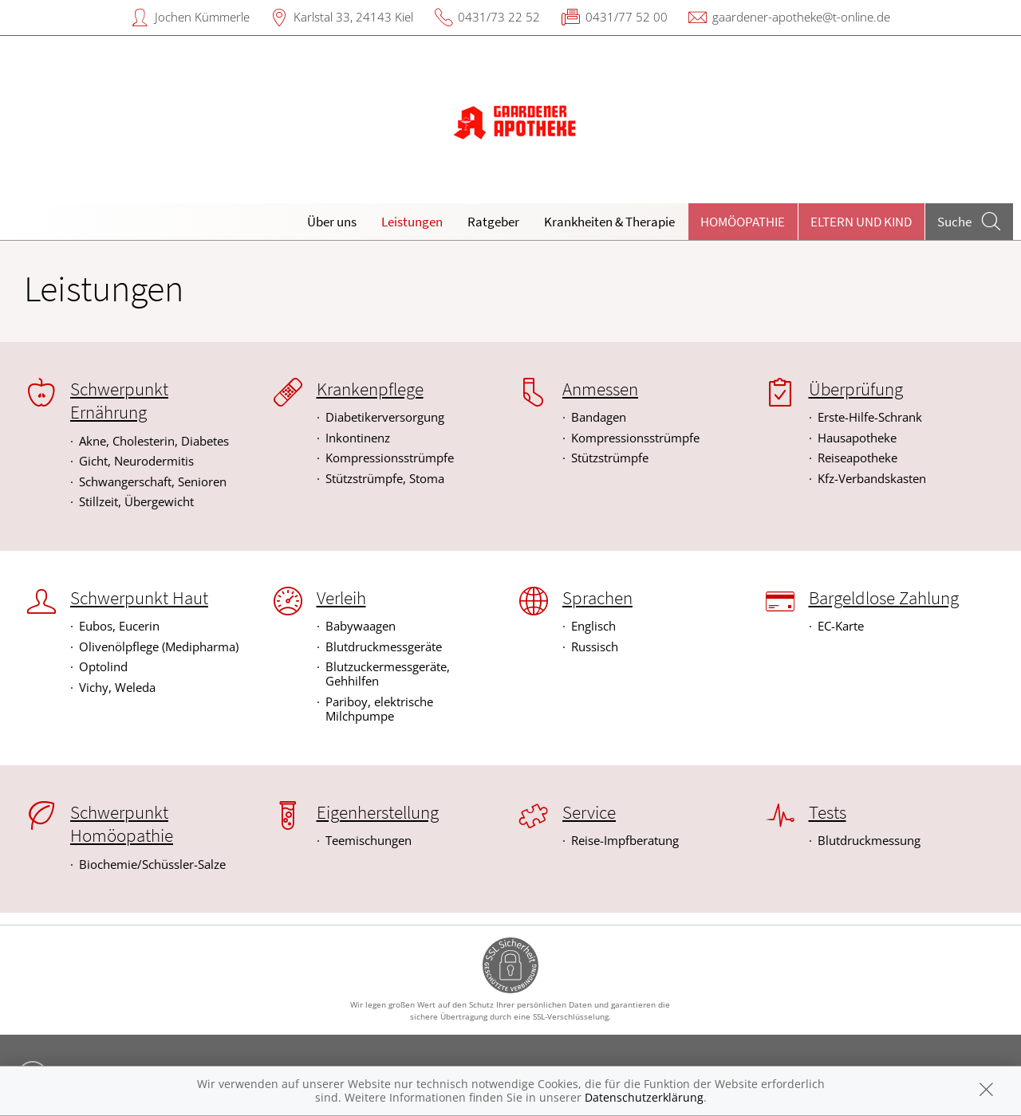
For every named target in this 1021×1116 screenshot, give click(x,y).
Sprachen (597, 598)
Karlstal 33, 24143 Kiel (353, 17)
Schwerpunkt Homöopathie (121, 824)
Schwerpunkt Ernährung (119, 400)
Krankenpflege (370, 389)
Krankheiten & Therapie (609, 221)
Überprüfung (856, 389)
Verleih (341, 598)
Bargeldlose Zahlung (884, 598)
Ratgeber (493, 221)
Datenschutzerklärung (644, 1097)
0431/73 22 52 (499, 17)
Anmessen (600, 389)
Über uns (332, 221)
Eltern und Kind (861, 221)
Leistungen (412, 221)
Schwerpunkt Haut (139, 598)
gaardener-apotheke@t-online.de (801, 17)
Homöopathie (742, 221)
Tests (827, 812)
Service (589, 812)
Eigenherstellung (378, 812)
